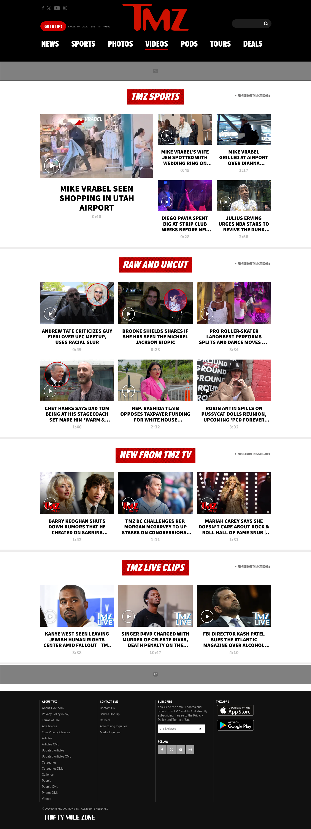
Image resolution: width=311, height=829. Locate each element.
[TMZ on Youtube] (57, 8)
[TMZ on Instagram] (65, 8)
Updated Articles (53, 750)
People (46, 780)
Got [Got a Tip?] (53, 26)
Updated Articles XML (56, 756)
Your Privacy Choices (56, 732)
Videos (156, 44)
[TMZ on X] (49, 8)
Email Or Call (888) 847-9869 (89, 26)
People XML (50, 786)
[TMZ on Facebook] (43, 8)
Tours (220, 44)
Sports (83, 44)
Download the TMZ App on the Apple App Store (235, 710)
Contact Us (107, 708)
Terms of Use (51, 720)
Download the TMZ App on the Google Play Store (235, 725)
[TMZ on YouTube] (180, 749)
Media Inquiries (110, 732)
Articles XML (50, 744)
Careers (105, 720)
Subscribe (200, 728)
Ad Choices (49, 726)
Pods (189, 44)
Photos (120, 44)
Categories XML (52, 768)
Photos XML (50, 792)
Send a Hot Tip (110, 714)
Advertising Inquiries (113, 726)
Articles (47, 738)
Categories (49, 762)
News (50, 44)
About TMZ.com (53, 708)
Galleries (48, 774)
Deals (252, 44)
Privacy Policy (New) (55, 714)
